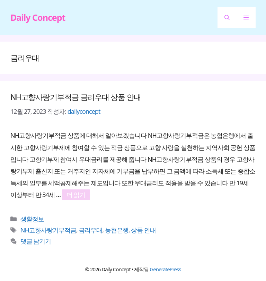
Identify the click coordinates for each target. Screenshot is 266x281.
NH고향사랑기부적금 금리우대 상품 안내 (75, 97)
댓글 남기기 (35, 241)
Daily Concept (37, 17)
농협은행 (116, 230)
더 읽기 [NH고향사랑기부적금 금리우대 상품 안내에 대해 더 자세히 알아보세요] (76, 194)
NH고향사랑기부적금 (48, 230)
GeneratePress (165, 269)
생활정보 (32, 219)
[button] (227, 17)
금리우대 (90, 230)
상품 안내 (143, 230)
